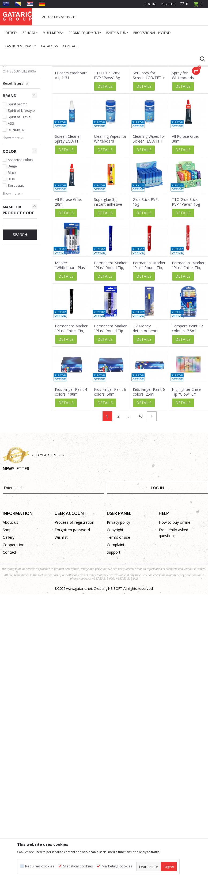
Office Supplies (19, 137)
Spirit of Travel (19, 182)
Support (113, 617)
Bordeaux (16, 250)
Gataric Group (13, 69)
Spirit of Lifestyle (21, 176)
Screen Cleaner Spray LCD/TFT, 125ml (68, 207)
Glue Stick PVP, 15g (146, 267)
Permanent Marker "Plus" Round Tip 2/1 (110, 396)
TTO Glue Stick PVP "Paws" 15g (186, 267)
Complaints (116, 610)
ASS (11, 188)
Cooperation (13, 610)
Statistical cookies (78, 866)
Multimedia (15, 105)
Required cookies (39, 866)
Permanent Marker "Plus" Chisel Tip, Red (188, 333)
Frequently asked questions (173, 598)
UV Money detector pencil (145, 394)
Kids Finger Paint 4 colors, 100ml (71, 457)
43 (140, 481)
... (129, 481)
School (12, 111)
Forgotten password (72, 595)
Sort (165, 88)
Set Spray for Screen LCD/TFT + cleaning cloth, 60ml (149, 145)
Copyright (115, 595)
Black (12, 238)
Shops (8, 595)
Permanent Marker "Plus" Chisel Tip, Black (71, 396)
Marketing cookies (117, 866)
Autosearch (145, 88)
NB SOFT (115, 654)
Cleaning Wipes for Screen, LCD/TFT (149, 204)
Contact (9, 617)
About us (10, 587)
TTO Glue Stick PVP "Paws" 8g (107, 141)
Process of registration (74, 587)
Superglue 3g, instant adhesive (108, 267)
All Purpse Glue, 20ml (68, 267)
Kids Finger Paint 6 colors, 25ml (149, 457)
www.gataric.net (79, 654)
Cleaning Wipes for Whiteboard (110, 204)
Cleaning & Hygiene (19, 127)
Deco (9, 118)
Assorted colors (20, 225)
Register (168, 4)
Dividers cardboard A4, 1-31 (71, 141)
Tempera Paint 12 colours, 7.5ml (187, 394)
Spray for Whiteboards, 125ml (183, 143)
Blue (11, 244)
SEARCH (20, 300)
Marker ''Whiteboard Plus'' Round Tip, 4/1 (70, 333)
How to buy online (174, 587)
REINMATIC (16, 195)
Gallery (8, 602)
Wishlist (61, 602)
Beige (12, 231)
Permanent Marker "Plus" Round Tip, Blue (110, 333)
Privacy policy (118, 587)
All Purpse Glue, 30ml (185, 204)
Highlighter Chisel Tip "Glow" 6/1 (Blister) (187, 460)
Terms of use (118, 602)
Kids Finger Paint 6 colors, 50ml (110, 457)
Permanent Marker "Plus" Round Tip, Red (149, 333)
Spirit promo (18, 169)
